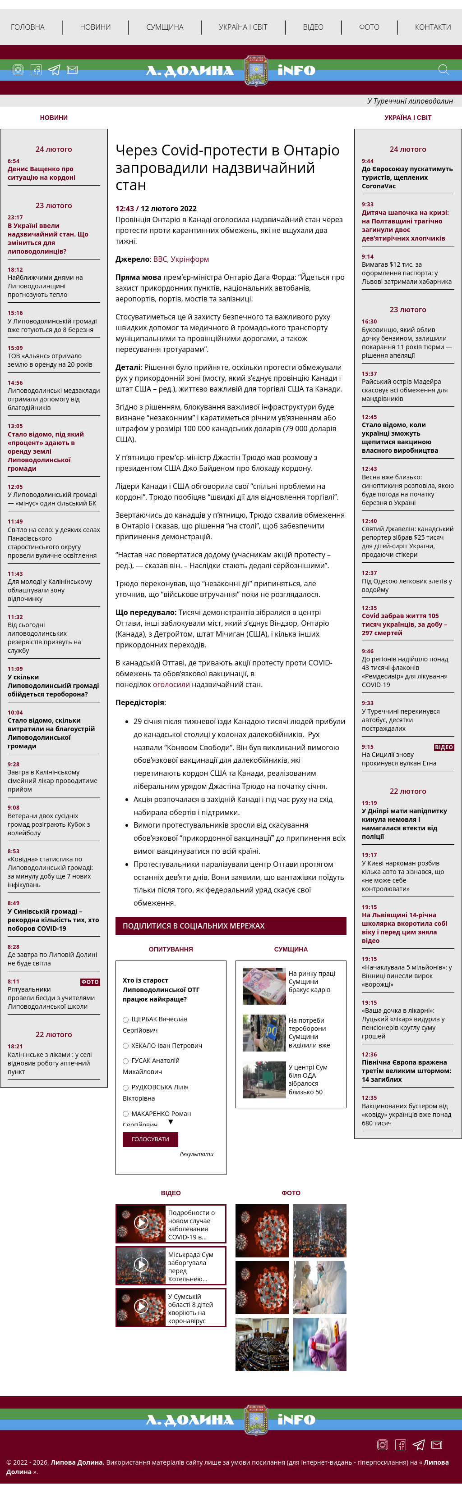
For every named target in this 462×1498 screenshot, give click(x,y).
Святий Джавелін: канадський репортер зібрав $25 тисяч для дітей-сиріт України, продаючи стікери (408, 541)
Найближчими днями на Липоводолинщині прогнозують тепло (45, 286)
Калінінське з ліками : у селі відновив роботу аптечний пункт (50, 1063)
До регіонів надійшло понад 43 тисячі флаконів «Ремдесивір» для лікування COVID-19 (405, 672)
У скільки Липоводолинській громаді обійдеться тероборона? (53, 685)
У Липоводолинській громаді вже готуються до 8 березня (52, 325)
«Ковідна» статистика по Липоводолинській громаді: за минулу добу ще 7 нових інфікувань (50, 872)
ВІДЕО (171, 1193)
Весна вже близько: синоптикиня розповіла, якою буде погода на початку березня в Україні (408, 490)
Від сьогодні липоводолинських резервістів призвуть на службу (44, 637)
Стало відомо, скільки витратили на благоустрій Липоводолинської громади (51, 733)
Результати (196, 1154)
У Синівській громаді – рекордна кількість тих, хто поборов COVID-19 (53, 920)
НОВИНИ (54, 117)
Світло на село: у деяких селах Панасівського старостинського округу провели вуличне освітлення (54, 542)
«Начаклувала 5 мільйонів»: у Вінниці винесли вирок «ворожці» (407, 975)
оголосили (171, 684)
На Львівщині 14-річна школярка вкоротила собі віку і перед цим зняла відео (404, 928)
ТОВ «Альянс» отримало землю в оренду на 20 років (50, 360)
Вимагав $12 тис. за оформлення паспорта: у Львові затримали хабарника (407, 273)
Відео (313, 27)
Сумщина (165, 27)
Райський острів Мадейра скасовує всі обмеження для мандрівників (405, 390)
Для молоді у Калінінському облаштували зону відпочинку (50, 590)
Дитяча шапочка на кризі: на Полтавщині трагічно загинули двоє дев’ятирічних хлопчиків (405, 225)
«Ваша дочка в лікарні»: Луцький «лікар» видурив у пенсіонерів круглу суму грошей (403, 1023)
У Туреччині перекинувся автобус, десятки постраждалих (401, 720)
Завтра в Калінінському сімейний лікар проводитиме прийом (52, 780)
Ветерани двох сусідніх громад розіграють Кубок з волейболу (49, 824)
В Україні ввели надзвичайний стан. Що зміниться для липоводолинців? (48, 238)
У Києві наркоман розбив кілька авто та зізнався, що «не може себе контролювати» (403, 876)
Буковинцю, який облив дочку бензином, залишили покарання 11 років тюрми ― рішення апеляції (407, 342)
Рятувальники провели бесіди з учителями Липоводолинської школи (51, 998)
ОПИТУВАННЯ (171, 949)
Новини (95, 27)
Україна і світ (243, 27)
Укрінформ (190, 259)
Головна (28, 27)
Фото (369, 27)
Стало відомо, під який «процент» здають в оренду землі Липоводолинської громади (46, 451)
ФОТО (291, 1193)
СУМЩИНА (291, 949)
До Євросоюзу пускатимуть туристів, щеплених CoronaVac (407, 177)
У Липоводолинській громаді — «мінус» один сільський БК (52, 498)
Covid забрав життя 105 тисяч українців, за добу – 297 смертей (404, 624)
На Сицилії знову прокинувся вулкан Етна (399, 758)
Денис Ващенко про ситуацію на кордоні (41, 173)
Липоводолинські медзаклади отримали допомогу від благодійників (54, 399)
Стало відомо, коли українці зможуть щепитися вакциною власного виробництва (400, 437)
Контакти (433, 27)
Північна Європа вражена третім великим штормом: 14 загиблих (406, 1071)
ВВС (160, 259)
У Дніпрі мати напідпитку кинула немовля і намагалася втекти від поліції (404, 823)
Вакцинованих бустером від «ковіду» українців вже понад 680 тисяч (406, 1114)
